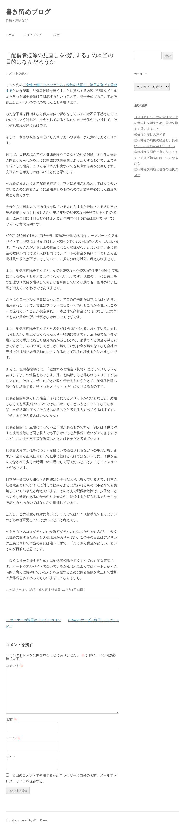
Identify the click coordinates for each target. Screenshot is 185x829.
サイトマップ (32, 34)
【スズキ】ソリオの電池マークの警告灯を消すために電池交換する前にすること (156, 123)
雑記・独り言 (38, 589)
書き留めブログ (28, 11)
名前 (11, 719)
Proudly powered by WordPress (27, 820)
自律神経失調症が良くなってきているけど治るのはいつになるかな (156, 158)
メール (13, 737)
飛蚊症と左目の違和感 (149, 134)
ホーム (10, 34)
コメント (15, 665)
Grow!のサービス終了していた (93, 620)
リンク (56, 34)
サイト (11, 756)
